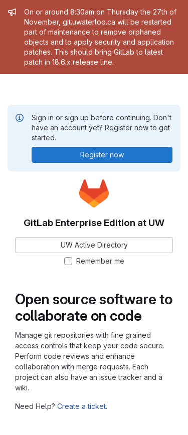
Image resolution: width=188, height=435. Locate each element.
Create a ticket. (82, 406)
